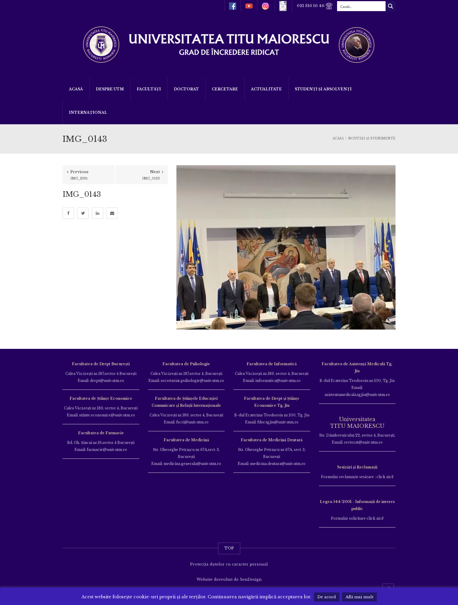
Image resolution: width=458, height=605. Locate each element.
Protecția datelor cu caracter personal (229, 564)
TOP (229, 548)
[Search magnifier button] (390, 6)
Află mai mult (359, 596)
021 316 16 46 (315, 6)
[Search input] (361, 6)
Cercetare (225, 89)
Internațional (88, 112)
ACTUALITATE (266, 89)
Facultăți (149, 89)
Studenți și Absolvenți (323, 89)
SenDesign (251, 579)
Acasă (76, 89)
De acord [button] (327, 596)
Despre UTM (110, 89)
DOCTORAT (186, 89)
